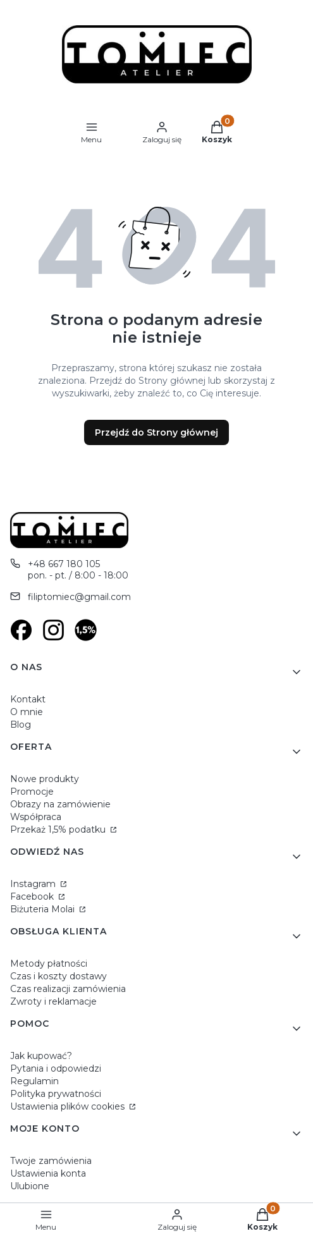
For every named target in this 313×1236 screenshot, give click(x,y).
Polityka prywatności (55, 1093)
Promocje (32, 791)
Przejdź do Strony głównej (156, 432)
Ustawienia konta (48, 1173)
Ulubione (29, 1186)
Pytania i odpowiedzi (55, 1068)
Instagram (34, 884)
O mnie (26, 712)
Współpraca (35, 817)
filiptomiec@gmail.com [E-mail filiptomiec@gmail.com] (79, 597)
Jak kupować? (41, 1056)
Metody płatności (48, 963)
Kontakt (28, 699)
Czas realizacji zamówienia (68, 988)
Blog (20, 724)
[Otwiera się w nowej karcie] (21, 630)
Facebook (33, 896)
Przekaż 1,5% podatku (59, 829)
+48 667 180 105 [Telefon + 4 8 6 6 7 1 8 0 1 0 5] (64, 564)
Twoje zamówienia (51, 1160)
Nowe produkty (44, 779)
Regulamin (34, 1081)
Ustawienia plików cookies (68, 1106)
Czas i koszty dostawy (58, 976)
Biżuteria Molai (43, 909)
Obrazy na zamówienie (60, 804)
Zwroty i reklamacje (53, 1001)
